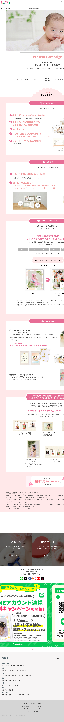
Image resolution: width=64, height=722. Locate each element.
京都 (6, 680)
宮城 (14, 665)
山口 (16, 685)
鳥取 (3, 685)
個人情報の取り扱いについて (32, 711)
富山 (6, 675)
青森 (7, 665)
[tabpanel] (32, 615)
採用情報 (21, 706)
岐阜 (23, 675)
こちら (25, 502)
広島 (13, 685)
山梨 (16, 675)
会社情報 (40, 703)
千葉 (16, 670)
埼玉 (13, 670)
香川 (6, 690)
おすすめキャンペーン (19, 8)
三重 (33, 675)
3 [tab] (33, 649)
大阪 (9, 680)
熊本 (13, 695)
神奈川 (24, 670)
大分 (16, 695)
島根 (6, 685)
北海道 (3, 665)
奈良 (16, 680)
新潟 (3, 675)
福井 (13, 675)
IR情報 (27, 706)
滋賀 (3, 680)
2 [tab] (32, 649)
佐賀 (6, 695)
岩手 (11, 665)
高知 (13, 690)
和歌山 (20, 680)
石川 (9, 675)
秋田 (17, 665)
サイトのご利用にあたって (37, 706)
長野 (20, 675)
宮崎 (20, 695)
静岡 (26, 675)
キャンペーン (8, 8)
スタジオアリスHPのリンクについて (31, 708)
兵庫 (13, 680)
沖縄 (28, 695)
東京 (20, 670)
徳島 (3, 690)
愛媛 (9, 690)
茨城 (3, 670)
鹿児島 (24, 695)
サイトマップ (24, 703)
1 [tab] (30, 649)
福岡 (3, 695)
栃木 (6, 670)
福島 (24, 665)
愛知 (30, 675)
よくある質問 (32, 703)
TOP (1, 8)
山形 (21, 665)
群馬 (9, 670)
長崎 (9, 695)
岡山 (9, 685)
